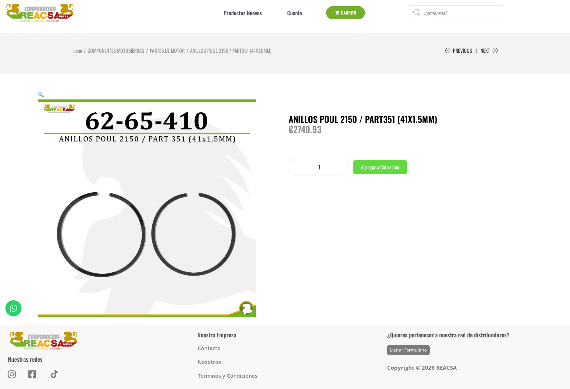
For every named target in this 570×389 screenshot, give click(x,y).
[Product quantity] (319, 167)
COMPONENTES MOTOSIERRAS (116, 50)
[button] (41, 94)
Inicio (77, 50)
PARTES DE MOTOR (167, 50)
